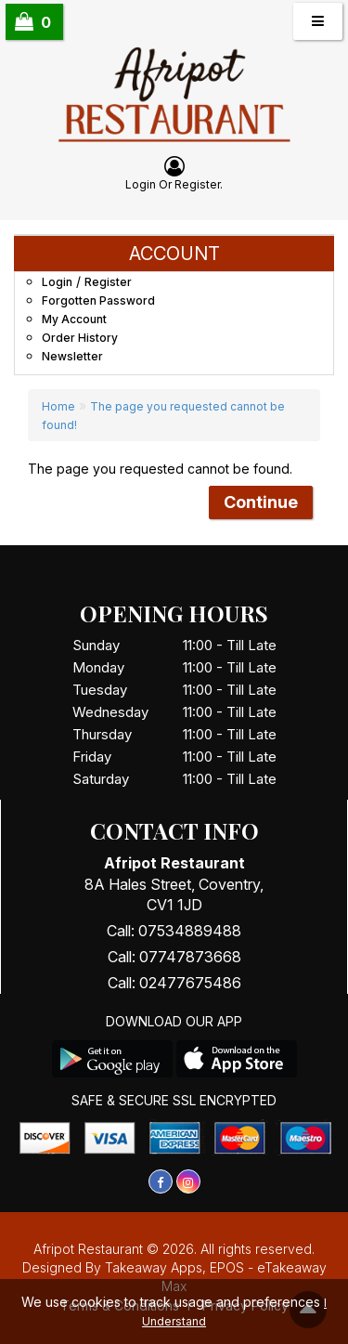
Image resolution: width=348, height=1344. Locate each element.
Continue (261, 502)
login (140, 184)
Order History (80, 338)
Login (57, 282)
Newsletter (72, 356)
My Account (74, 319)
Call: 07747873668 (174, 956)
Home (58, 406)
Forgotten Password (98, 300)
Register (197, 184)
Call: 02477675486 (174, 982)
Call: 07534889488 (174, 930)
